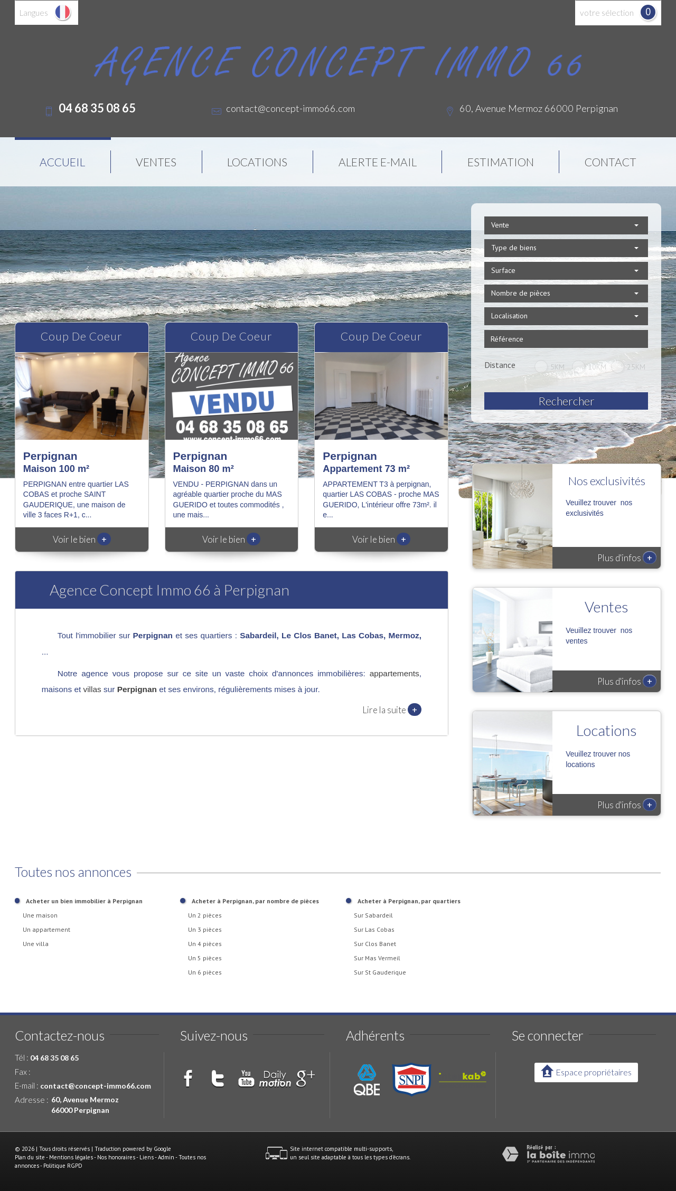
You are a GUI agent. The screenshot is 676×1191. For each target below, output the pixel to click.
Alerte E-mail (378, 161)
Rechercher (566, 401)
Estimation (500, 161)
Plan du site (30, 1157)
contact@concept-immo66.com (290, 108)
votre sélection (607, 12)
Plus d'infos (626, 557)
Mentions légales (71, 1157)
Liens (146, 1157)
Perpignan (137, 689)
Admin (166, 1157)
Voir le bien (82, 539)
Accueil (62, 161)
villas (92, 689)
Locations (257, 161)
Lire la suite (391, 709)
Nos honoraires (116, 1157)
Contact (610, 161)
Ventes (156, 161)
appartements (394, 673)
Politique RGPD (62, 1165)
